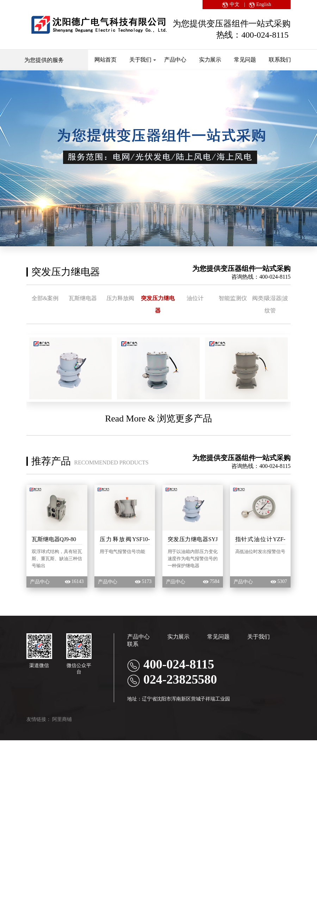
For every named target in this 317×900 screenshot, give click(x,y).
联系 (132, 656)
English (260, 4)
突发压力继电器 (164, 298)
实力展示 (210, 60)
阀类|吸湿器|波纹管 (46, 316)
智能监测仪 (244, 298)
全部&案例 (46, 298)
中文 (230, 4)
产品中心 (175, 60)
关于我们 (142, 60)
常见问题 (245, 60)
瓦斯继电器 (86, 298)
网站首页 (105, 60)
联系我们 (280, 60)
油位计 (204, 298)
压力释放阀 (125, 298)
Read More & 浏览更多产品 (158, 431)
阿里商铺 (62, 731)
